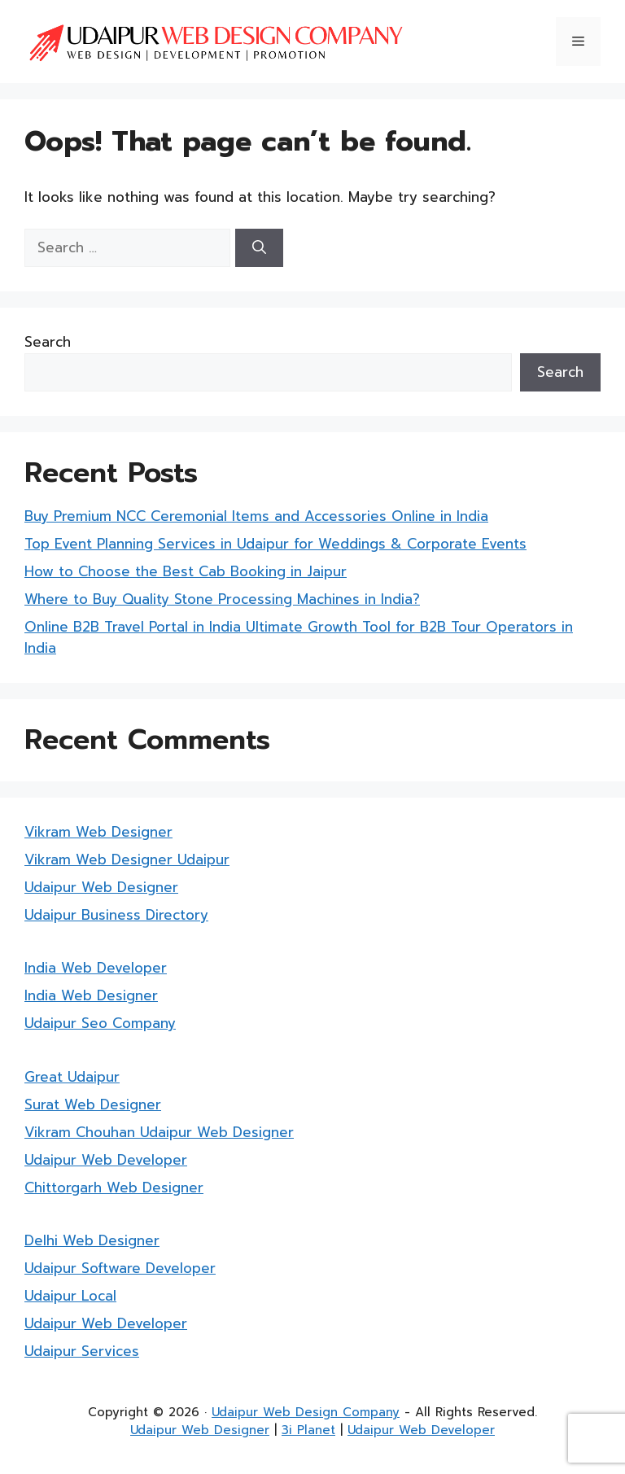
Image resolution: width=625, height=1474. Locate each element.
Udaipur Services (81, 1351)
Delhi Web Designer (92, 1240)
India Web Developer (95, 967)
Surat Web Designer (92, 1104)
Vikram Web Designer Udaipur (126, 859)
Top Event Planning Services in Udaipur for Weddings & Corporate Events (275, 543)
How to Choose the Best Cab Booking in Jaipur (185, 571)
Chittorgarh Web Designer (113, 1187)
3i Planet (308, 1430)
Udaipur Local (70, 1295)
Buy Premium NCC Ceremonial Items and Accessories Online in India (256, 516)
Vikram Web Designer (98, 831)
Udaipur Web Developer (105, 1159)
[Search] (259, 248)
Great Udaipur (72, 1076)
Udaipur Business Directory (116, 914)
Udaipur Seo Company (100, 1023)
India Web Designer (91, 995)
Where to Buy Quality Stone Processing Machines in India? (222, 599)
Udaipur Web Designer (101, 887)
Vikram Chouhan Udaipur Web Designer (159, 1132)
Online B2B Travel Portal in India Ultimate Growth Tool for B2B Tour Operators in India (298, 637)
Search (47, 341)
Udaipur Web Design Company (306, 1412)
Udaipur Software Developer (120, 1268)
